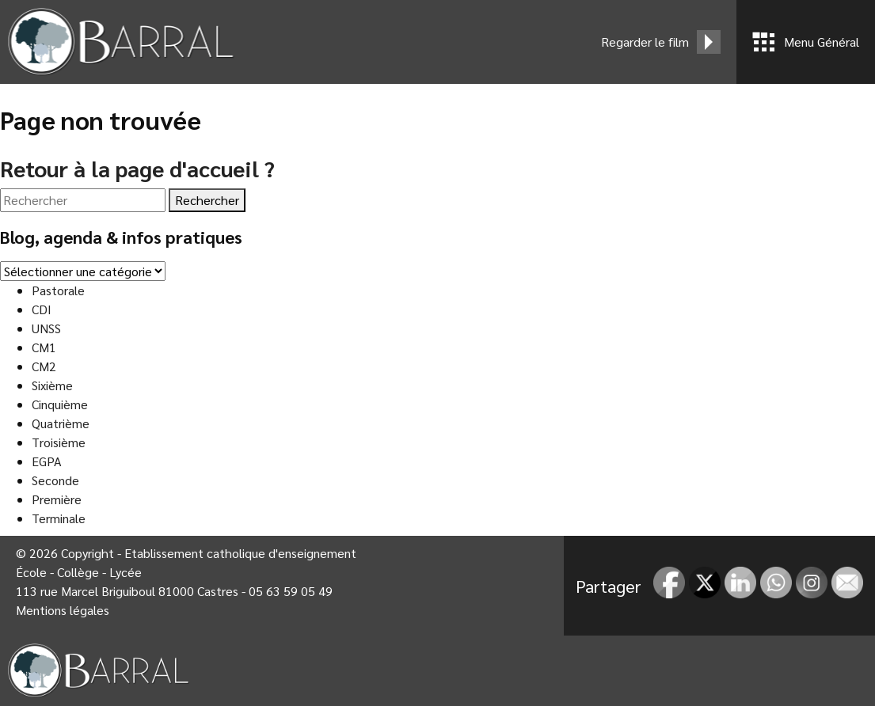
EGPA (47, 461)
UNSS (46, 328)
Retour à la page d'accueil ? (137, 168)
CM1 (44, 347)
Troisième (59, 442)
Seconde (55, 480)
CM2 (44, 366)
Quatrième (60, 423)
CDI (41, 309)
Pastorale (58, 290)
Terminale (59, 518)
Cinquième (60, 404)
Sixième (52, 385)
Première (57, 499)
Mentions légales (62, 610)
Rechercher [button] (207, 200)
